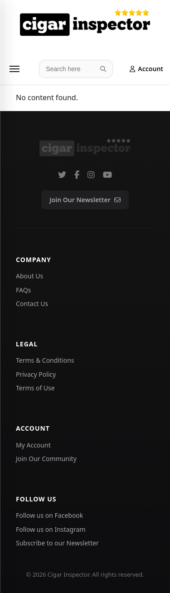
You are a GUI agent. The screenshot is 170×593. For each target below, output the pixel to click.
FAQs (23, 290)
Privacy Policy (36, 374)
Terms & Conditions (45, 360)
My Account (33, 445)
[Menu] (14, 69)
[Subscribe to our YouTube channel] (107, 174)
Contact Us (32, 303)
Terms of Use (35, 388)
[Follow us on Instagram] (91, 174)
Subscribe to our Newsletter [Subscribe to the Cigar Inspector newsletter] (57, 543)
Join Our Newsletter (84, 199)
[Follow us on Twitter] (62, 174)
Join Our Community (46, 458)
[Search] (103, 69)
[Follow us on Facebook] (76, 174)
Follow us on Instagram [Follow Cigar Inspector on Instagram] (51, 529)
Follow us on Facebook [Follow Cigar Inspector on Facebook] (49, 515)
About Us (29, 276)
